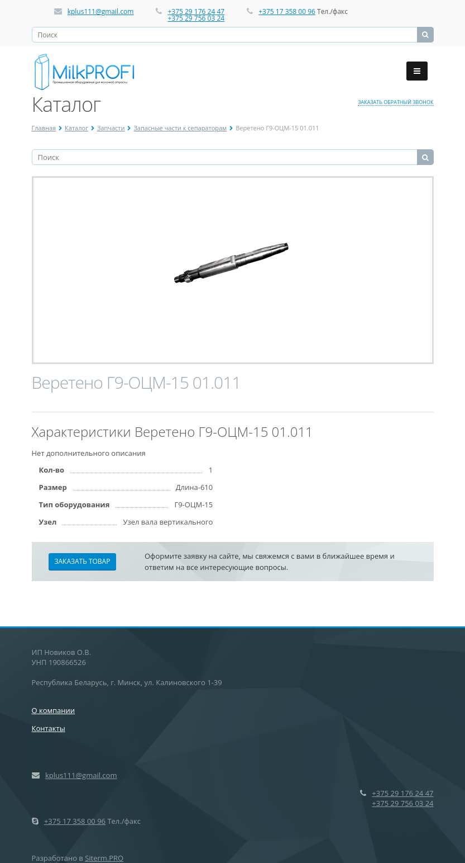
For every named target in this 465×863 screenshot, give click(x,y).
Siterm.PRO (104, 858)
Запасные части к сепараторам (180, 128)
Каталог (76, 128)
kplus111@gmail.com (101, 11)
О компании (53, 710)
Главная (44, 128)
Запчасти (111, 128)
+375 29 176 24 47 (195, 11)
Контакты (48, 728)
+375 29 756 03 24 (195, 18)
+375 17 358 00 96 (286, 11)
